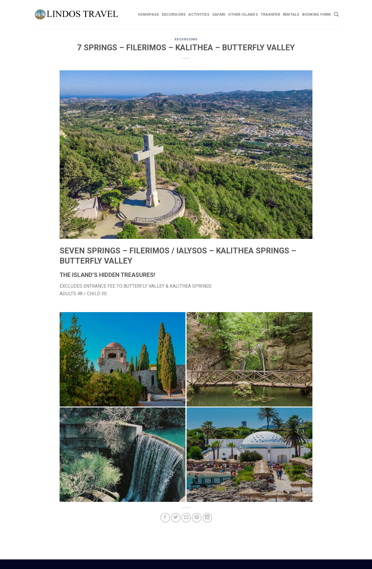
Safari (219, 14)
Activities (198, 14)
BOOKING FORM (316, 14)
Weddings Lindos (198, 563)
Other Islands (242, 14)
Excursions (174, 14)
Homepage (148, 14)
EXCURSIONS (186, 39)
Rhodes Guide (173, 563)
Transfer (270, 14)
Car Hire (188, 563)
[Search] (336, 14)
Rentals (291, 14)
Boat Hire (182, 563)
